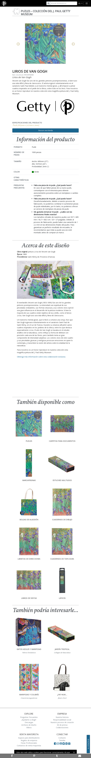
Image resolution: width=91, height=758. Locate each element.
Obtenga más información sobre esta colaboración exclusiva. (41, 357)
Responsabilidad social (62, 720)
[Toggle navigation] (86, 3)
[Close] (74, 752)
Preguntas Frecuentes (29, 717)
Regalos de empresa (29, 740)
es (79, 3)
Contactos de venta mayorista (29, 745)
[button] (21, 280)
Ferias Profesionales (29, 743)
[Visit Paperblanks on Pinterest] (69, 743)
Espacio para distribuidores (29, 738)
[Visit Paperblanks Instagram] (58, 743)
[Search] (63, 3)
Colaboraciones (62, 727)
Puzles (45, 12)
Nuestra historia (62, 717)
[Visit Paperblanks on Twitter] (63, 743)
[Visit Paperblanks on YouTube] (61, 743)
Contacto (62, 738)
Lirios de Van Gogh (21, 77)
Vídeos (29, 727)
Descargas (29, 722)
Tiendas (62, 740)
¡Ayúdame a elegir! (29, 720)
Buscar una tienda (45, 130)
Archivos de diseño (28, 725)
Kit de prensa (62, 725)
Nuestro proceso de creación (62, 722)
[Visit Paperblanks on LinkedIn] (66, 743)
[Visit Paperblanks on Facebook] (55, 743)
